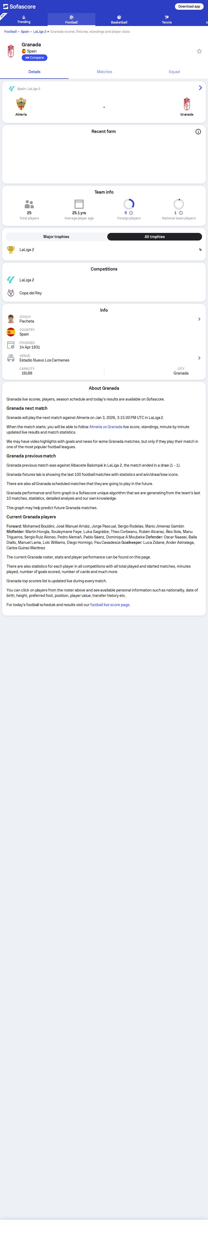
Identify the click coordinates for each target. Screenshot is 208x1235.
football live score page (109, 605)
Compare (34, 58)
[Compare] (34, 57)
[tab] (34, 72)
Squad (174, 72)
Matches (104, 72)
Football (10, 32)
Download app (189, 6)
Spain (25, 32)
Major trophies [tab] (56, 237)
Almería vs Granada (106, 427)
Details (34, 72)
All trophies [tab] (155, 237)
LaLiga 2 (39, 32)
